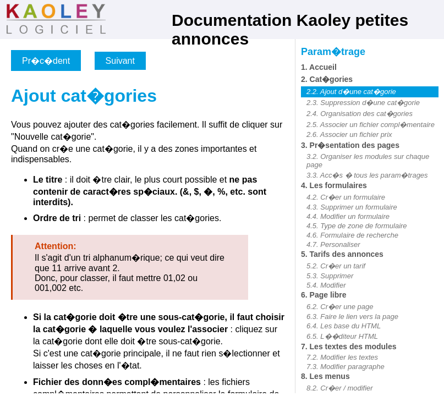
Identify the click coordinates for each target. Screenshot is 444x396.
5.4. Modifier (326, 285)
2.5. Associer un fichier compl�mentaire (370, 124)
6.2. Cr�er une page (339, 306)
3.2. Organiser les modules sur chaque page (367, 160)
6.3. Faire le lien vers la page (352, 316)
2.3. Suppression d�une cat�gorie (363, 102)
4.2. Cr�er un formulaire (345, 197)
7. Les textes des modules (349, 346)
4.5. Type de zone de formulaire (356, 226)
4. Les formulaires (334, 185)
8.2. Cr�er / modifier (339, 388)
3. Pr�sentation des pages (350, 145)
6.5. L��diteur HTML (342, 336)
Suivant (120, 60)
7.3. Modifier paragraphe (345, 366)
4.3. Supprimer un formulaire (351, 207)
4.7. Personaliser (333, 244)
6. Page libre (323, 294)
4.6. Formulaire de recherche (352, 235)
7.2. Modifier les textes (342, 357)
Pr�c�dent (46, 60)
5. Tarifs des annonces (342, 254)
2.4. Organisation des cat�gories (359, 113)
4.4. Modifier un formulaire (348, 216)
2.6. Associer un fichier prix (349, 134)
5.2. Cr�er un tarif (335, 266)
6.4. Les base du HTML (343, 326)
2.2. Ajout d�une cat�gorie (351, 91)
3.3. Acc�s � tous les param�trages (367, 175)
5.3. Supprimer (329, 276)
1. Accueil (319, 67)
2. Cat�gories (327, 79)
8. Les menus (325, 376)
